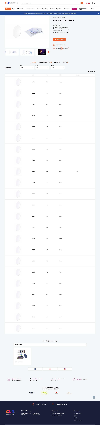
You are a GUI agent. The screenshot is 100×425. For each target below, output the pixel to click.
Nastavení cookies (78, 420)
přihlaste (66, 13)
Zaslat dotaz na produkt (59, 45)
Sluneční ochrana (30, 8)
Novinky (8, 8)
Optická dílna (20, 8)
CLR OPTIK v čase (77, 413)
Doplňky (52, 8)
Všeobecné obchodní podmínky (58, 413)
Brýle (13, 8)
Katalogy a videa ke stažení (82, 9)
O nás (75, 415)
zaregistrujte (73, 13)
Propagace (67, 8)
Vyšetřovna (59, 8)
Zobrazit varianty (59, 39)
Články (92, 8)
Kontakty (76, 418)
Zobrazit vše (91, 71)
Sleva (74, 9)
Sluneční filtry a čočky (42, 8)
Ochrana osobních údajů (57, 415)
